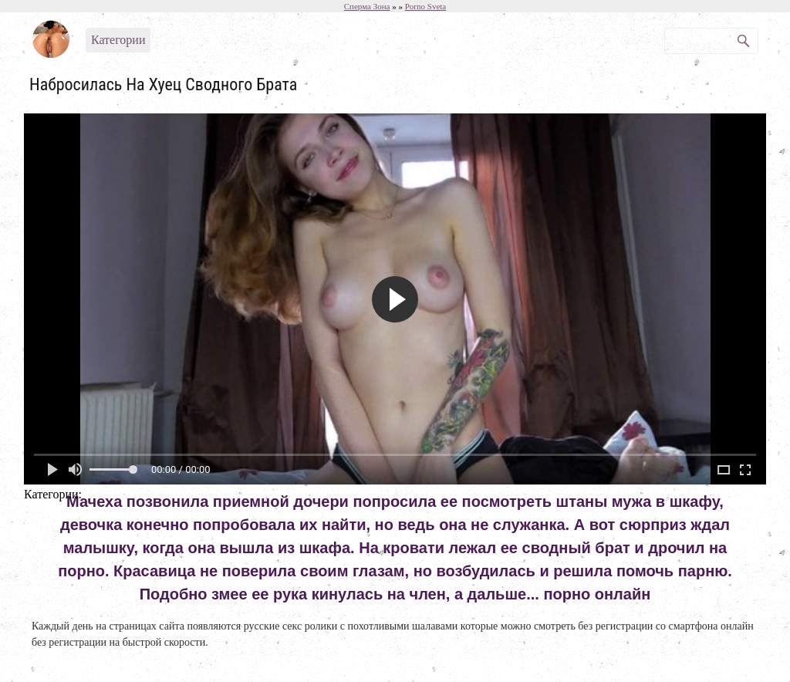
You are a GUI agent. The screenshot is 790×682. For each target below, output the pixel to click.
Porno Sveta (425, 6)
